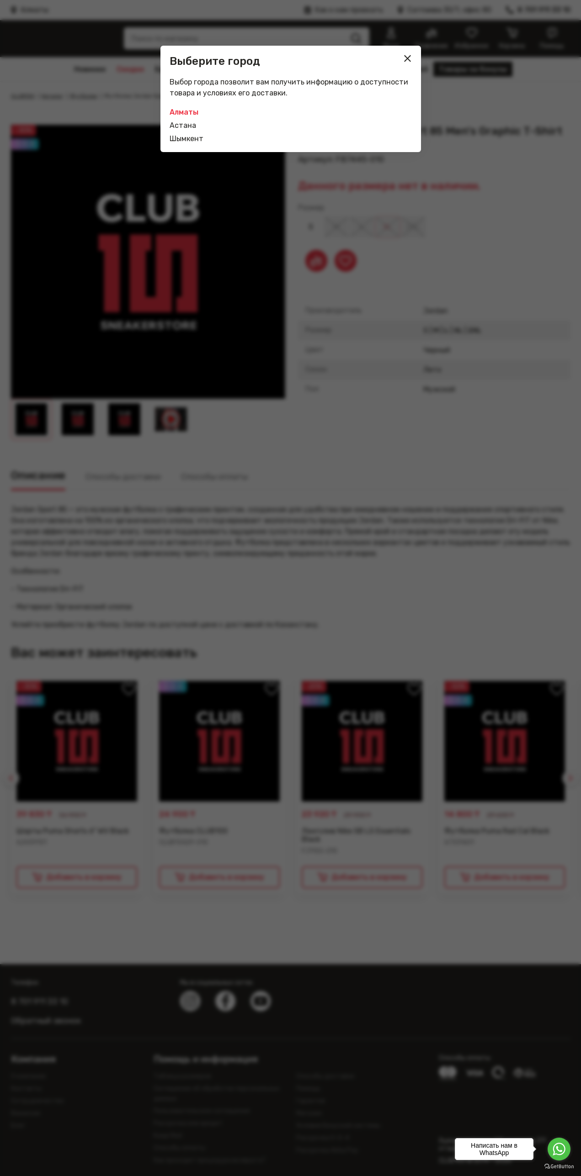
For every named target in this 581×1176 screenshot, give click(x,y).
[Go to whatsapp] (559, 1149)
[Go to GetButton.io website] (559, 1167)
